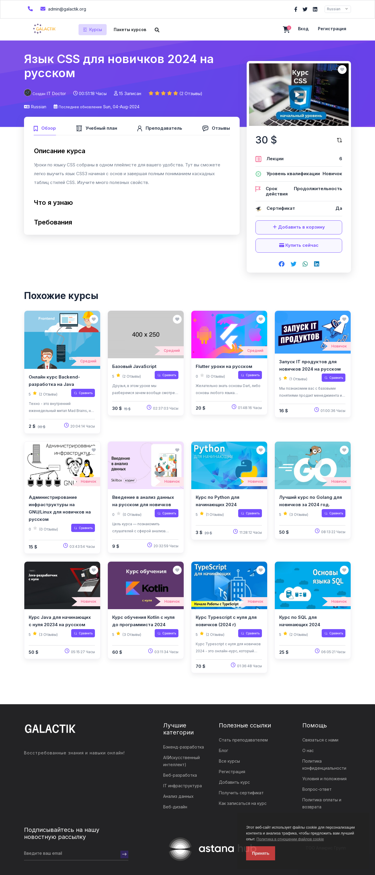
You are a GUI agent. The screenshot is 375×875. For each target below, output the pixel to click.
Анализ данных (178, 796)
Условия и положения (324, 778)
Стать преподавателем (243, 739)
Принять (260, 853)
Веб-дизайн (175, 806)
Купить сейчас (298, 245)
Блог (223, 750)
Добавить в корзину (299, 227)
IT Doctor (56, 93)
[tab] (45, 127)
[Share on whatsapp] (305, 264)
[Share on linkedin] (317, 264)
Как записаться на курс (243, 803)
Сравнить (83, 393)
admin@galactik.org (62, 9)
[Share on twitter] (293, 264)
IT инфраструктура (182, 785)
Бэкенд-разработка (183, 746)
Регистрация (332, 28)
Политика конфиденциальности (324, 765)
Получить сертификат (241, 792)
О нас (308, 750)
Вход (303, 28)
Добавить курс (234, 782)
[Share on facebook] (281, 264)
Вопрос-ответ (317, 789)
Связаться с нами (320, 739)
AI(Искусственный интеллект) (181, 761)
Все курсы (229, 761)
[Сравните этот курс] (339, 140)
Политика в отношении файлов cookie (290, 839)
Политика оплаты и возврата (321, 803)
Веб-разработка (180, 775)
